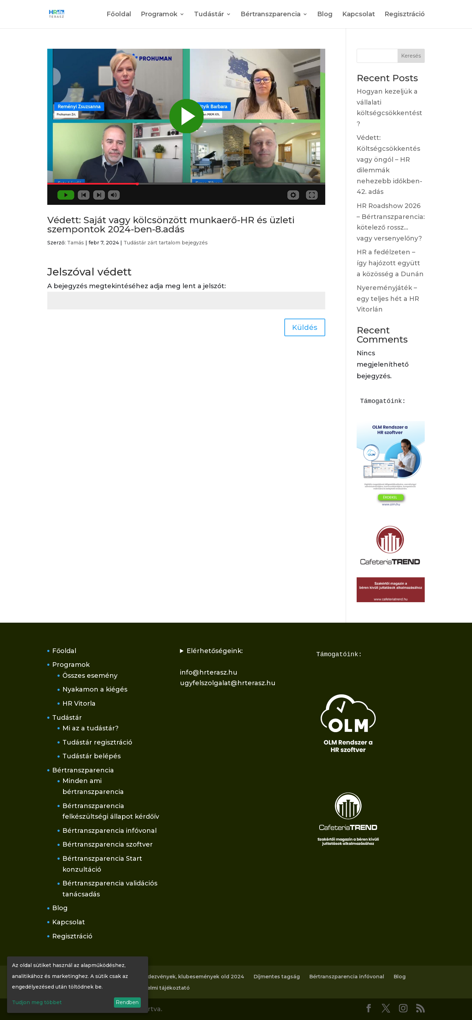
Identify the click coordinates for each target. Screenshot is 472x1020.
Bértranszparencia (271, 15)
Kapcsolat (358, 15)
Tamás (75, 242)
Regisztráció (405, 15)
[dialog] (77, 984)
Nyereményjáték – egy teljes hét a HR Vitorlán (388, 298)
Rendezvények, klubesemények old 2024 (190, 976)
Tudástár (209, 15)
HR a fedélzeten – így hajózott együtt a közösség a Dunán (390, 263)
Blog (325, 15)
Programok (159, 15)
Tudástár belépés (91, 756)
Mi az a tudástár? (90, 728)
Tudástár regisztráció (97, 742)
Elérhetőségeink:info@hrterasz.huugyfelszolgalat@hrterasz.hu (228, 667)
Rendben (127, 1002)
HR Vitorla (79, 703)
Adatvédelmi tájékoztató (157, 988)
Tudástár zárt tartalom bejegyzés (165, 242)
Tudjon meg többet (37, 1002)
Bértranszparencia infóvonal (109, 831)
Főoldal (119, 15)
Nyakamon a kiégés (94, 689)
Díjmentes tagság (277, 976)
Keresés (411, 56)
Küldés (304, 327)
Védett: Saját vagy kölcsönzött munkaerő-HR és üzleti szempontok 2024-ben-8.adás (171, 224)
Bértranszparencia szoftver (107, 844)
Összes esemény (89, 676)
